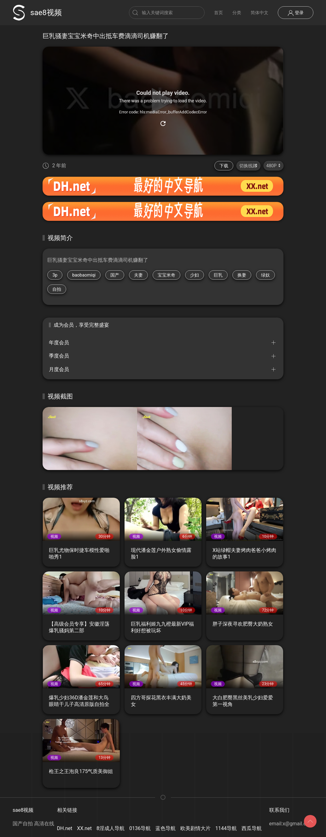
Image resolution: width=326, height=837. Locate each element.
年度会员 (59, 343)
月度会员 (59, 369)
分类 (236, 12)
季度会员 (59, 356)
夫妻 (138, 275)
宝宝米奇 (166, 275)
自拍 (56, 289)
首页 (218, 12)
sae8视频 (37, 12)
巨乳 (218, 275)
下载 (223, 165)
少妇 (194, 275)
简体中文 (259, 12)
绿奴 (265, 275)
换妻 (241, 275)
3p (54, 275)
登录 (296, 13)
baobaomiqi (84, 275)
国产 (114, 275)
